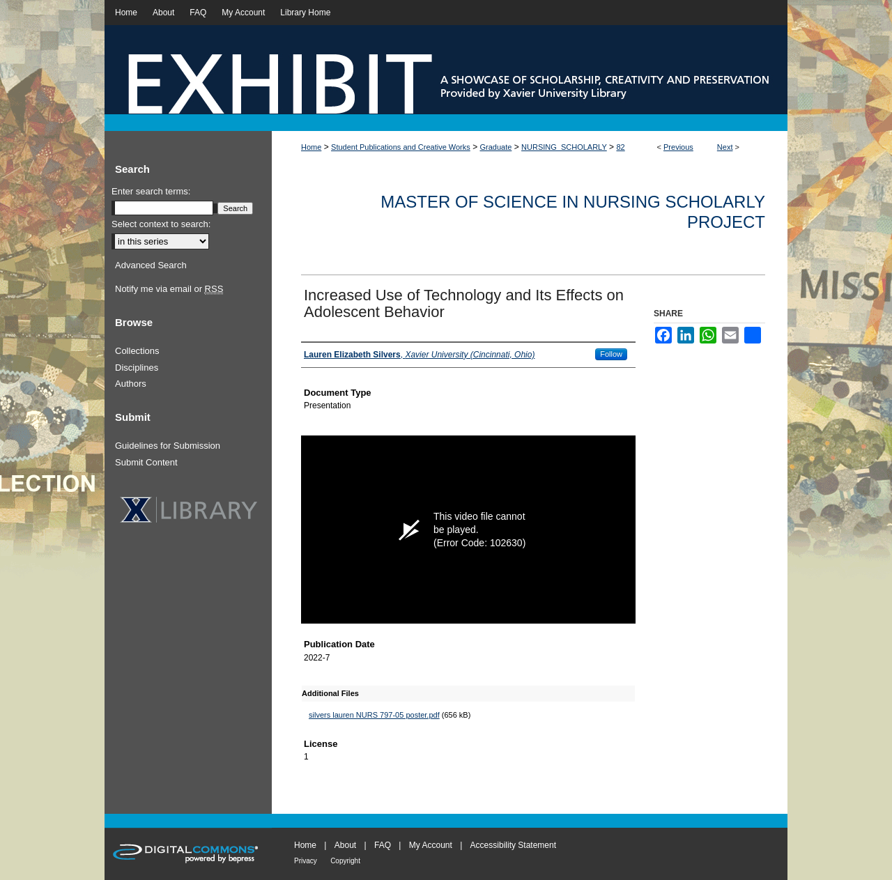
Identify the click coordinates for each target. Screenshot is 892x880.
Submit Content (146, 462)
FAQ (382, 845)
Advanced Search (151, 265)
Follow (611, 354)
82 (620, 147)
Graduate (496, 147)
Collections (137, 351)
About (345, 845)
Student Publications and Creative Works (400, 147)
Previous (678, 147)
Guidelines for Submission (167, 445)
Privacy (305, 861)
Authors (130, 383)
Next (725, 147)
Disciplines (136, 367)
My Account (430, 845)
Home (311, 147)
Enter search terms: (151, 191)
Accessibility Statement (513, 845)
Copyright (345, 861)
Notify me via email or (169, 289)
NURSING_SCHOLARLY (564, 147)
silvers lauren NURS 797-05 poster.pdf (374, 715)
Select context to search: (161, 224)
